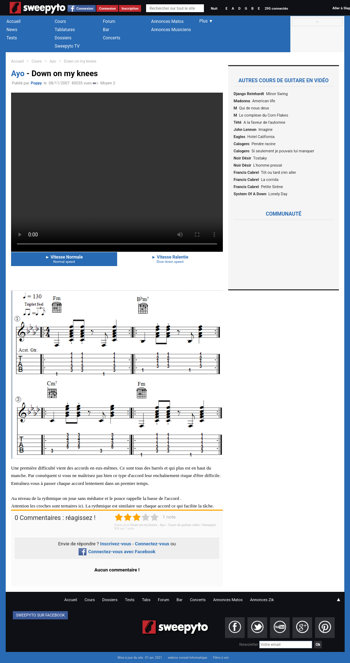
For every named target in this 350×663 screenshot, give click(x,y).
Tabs (146, 600)
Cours (60, 21)
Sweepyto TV (67, 46)
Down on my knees (80, 61)
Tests (11, 37)
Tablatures (65, 29)
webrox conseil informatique (187, 657)
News (11, 29)
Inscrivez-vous (115, 543)
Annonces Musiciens (171, 29)
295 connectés (276, 8)
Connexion (84, 8)
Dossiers (63, 37)
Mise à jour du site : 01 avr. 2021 (140, 657)
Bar (106, 29)
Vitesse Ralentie (170, 259)
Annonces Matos (167, 21)
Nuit (214, 8)
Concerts (111, 37)
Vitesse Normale (64, 259)
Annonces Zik (262, 600)
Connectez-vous (152, 543)
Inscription (130, 8)
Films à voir (221, 657)
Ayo (53, 61)
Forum (109, 21)
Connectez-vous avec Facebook (117, 551)
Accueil (13, 21)
